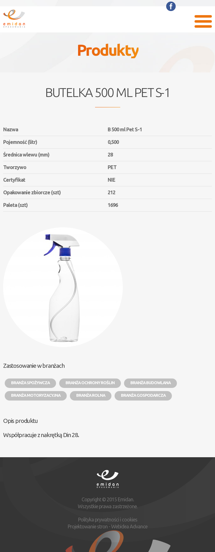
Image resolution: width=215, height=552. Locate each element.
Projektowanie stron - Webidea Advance (107, 526)
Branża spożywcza (30, 382)
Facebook (171, 6)
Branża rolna (90, 395)
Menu (203, 21)
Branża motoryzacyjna (35, 395)
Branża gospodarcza (143, 395)
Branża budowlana (150, 382)
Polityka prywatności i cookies (107, 519)
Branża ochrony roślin (90, 382)
